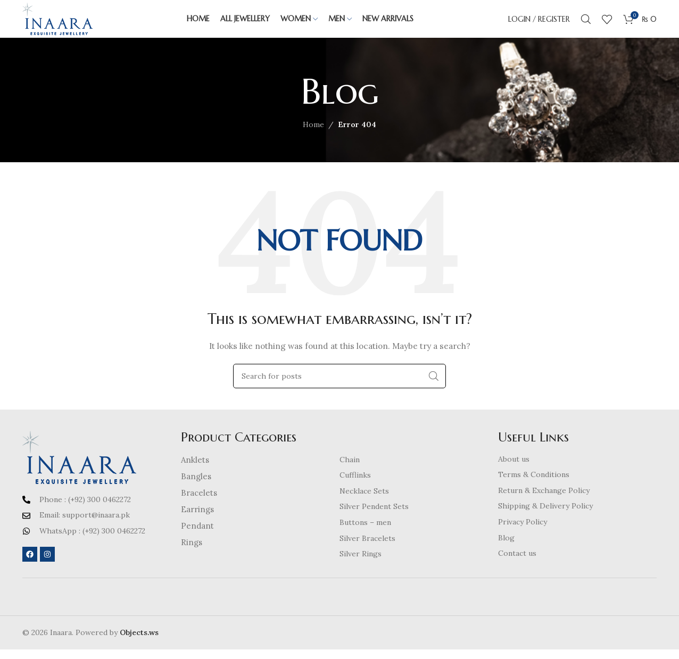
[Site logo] (67, 23)
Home (313, 134)
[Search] (586, 24)
